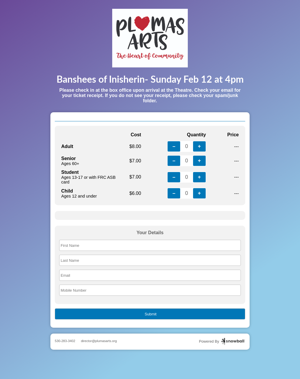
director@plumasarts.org (99, 341)
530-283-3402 (65, 341)
